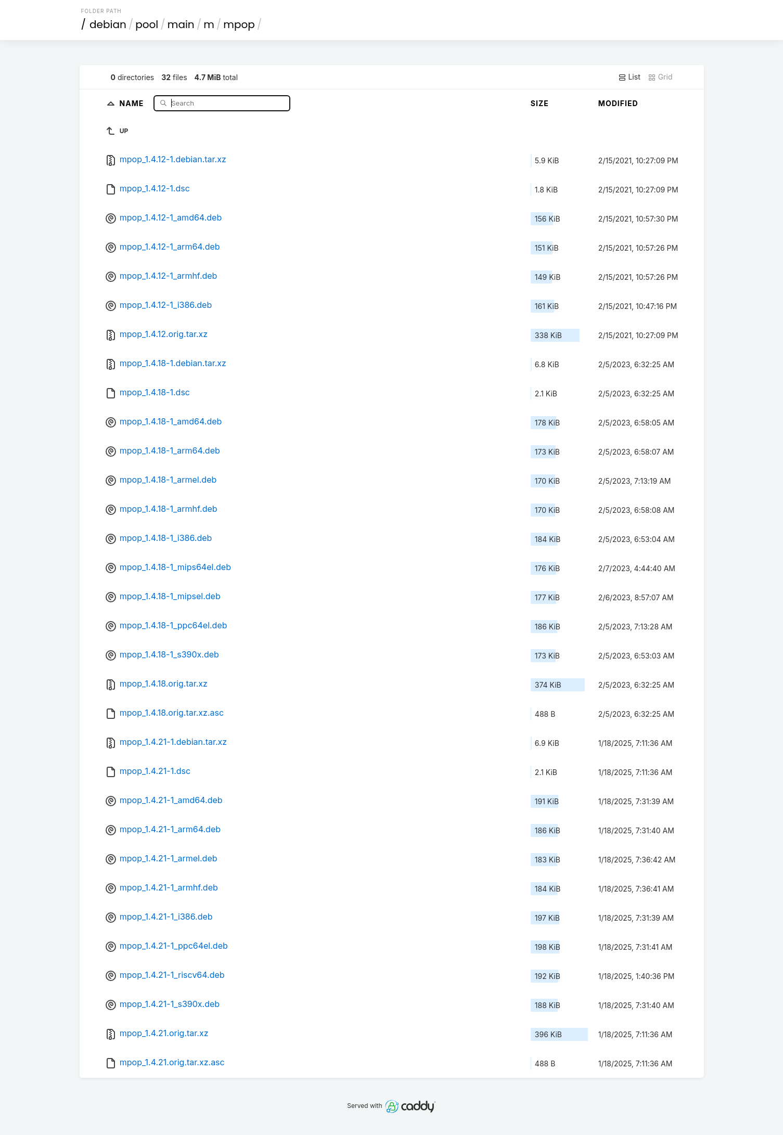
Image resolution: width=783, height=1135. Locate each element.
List (629, 77)
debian (107, 24)
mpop (238, 24)
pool (146, 24)
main (181, 24)
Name (133, 102)
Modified (618, 103)
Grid (660, 77)
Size (540, 103)
